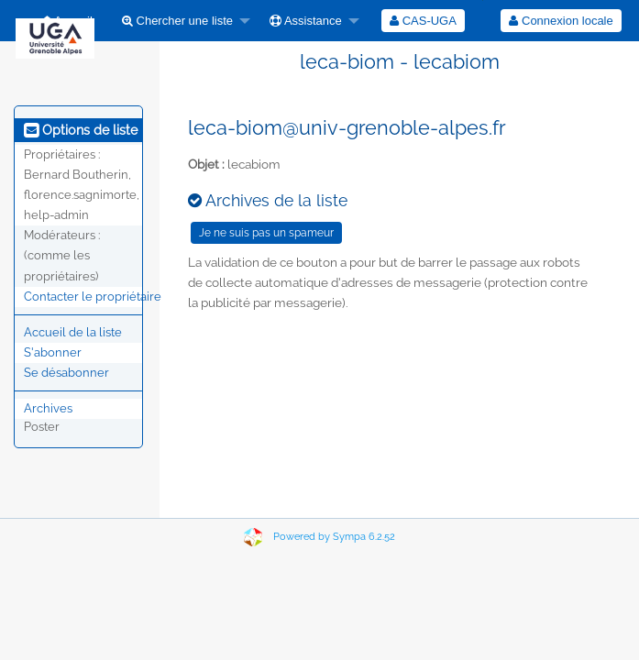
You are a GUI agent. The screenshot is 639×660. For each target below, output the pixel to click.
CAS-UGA (423, 21)
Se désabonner (66, 373)
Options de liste (81, 130)
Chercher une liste (177, 21)
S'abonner (53, 352)
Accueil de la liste (73, 332)
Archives (48, 408)
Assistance (306, 21)
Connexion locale (560, 21)
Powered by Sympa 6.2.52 (334, 537)
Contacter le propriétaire (92, 296)
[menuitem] (181, 20)
